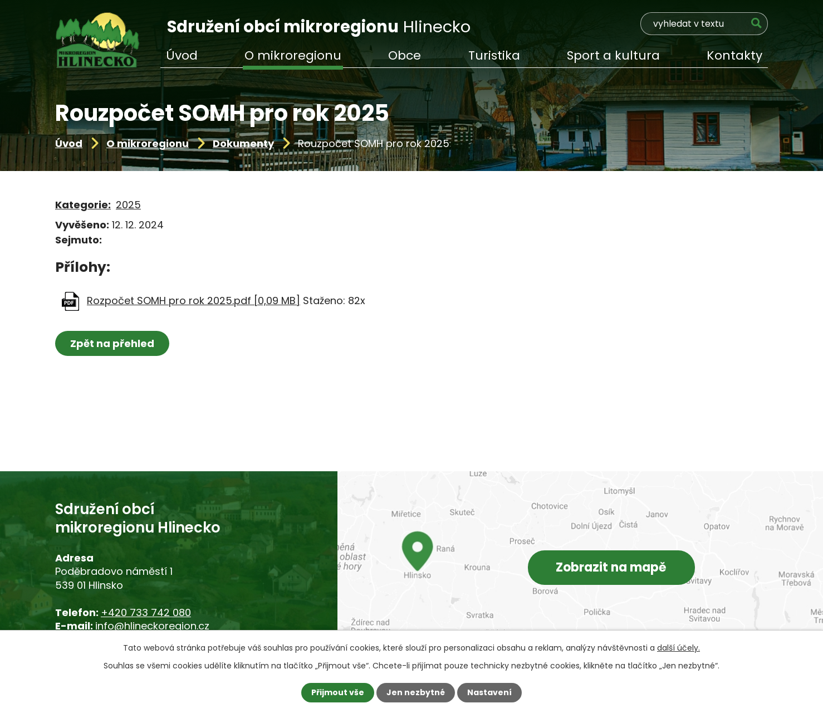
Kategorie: (83, 205)
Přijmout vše (337, 692)
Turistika (494, 55)
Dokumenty (243, 143)
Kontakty (734, 55)
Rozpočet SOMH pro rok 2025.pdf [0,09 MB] (193, 300)
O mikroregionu (147, 143)
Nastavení (489, 692)
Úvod (68, 143)
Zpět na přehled (112, 343)
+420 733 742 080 (146, 612)
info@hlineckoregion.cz (152, 626)
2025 (128, 205)
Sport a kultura (613, 55)
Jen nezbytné (415, 692)
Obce (404, 55)
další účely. (678, 647)
